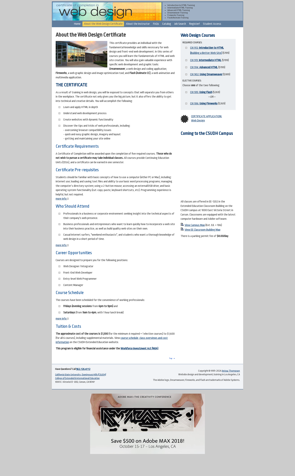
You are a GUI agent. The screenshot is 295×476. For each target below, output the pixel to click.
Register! (194, 23)
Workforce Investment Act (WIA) (139, 348)
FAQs (156, 23)
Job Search (180, 23)
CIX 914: (204, 67)
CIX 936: (204, 103)
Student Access (212, 23)
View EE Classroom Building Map (202, 229)
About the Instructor (138, 23)
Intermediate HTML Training (180, 8)
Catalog (166, 23)
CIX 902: (206, 74)
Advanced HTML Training (178, 10)
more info (62, 198)
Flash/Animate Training (178, 17)
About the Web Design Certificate (103, 23)
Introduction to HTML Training (181, 5)
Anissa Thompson (231, 370)
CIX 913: (205, 60)
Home (77, 23)
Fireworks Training (175, 15)
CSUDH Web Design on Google (209, 167)
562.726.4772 (83, 369)
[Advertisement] (147, 465)
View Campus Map (195, 225)
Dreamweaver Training (177, 12)
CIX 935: (201, 92)
